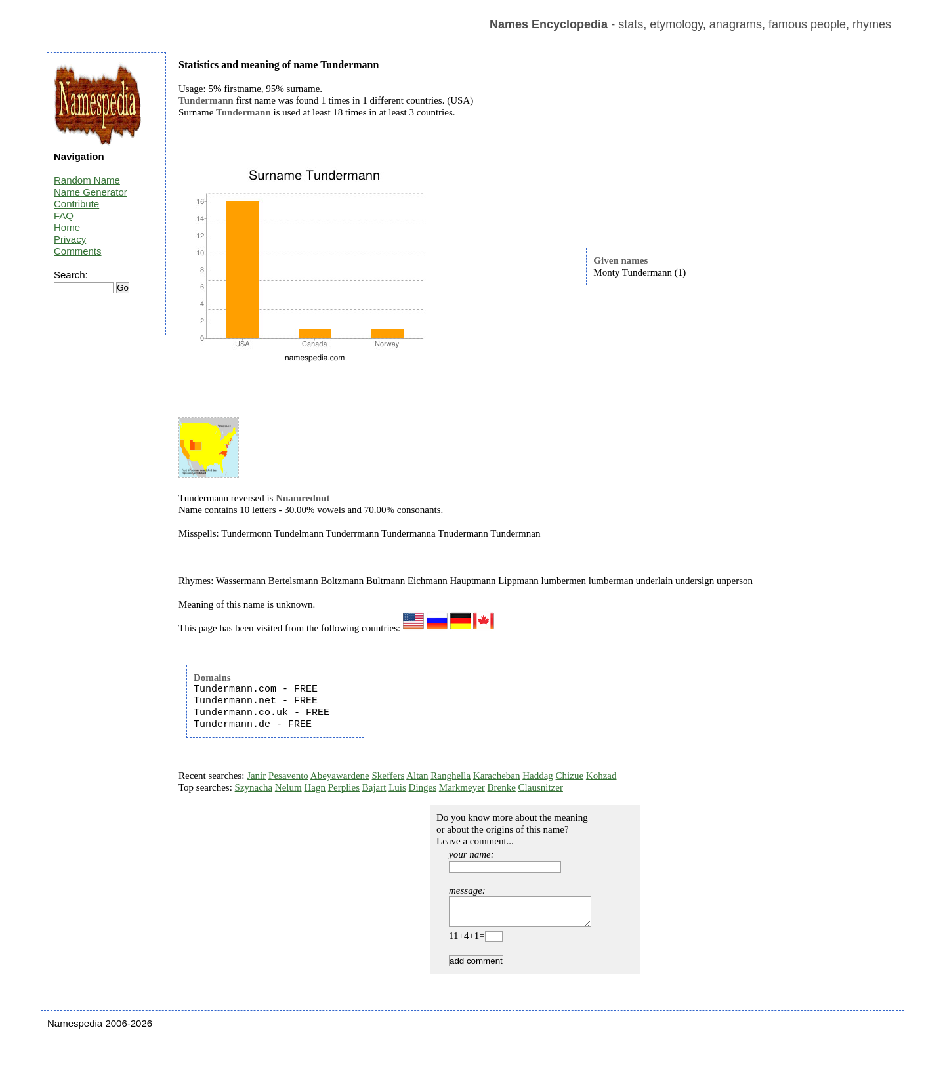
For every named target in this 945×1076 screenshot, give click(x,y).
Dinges (423, 787)
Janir (256, 775)
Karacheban (496, 775)
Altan (417, 775)
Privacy (70, 239)
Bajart (374, 787)
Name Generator (90, 191)
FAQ (64, 215)
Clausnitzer (540, 787)
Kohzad (601, 775)
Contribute (76, 203)
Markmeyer (462, 787)
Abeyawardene (339, 775)
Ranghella (450, 775)
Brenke (502, 787)
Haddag (537, 775)
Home (67, 227)
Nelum (288, 787)
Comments (78, 251)
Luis (397, 787)
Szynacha (253, 787)
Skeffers (388, 775)
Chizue (570, 775)
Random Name (87, 180)
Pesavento (288, 775)
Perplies (344, 787)
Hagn (315, 787)
